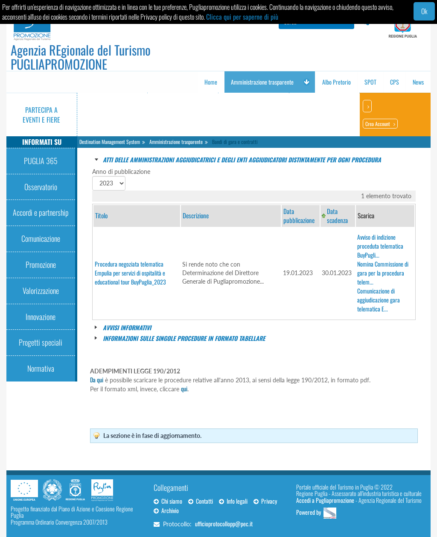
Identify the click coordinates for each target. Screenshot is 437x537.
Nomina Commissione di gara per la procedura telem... (382, 272)
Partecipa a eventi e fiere (41, 115)
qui (184, 388)
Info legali (233, 500)
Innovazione (40, 316)
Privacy (265, 500)
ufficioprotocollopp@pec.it (224, 523)
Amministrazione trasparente (176, 141)
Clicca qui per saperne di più (242, 17)
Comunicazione (40, 238)
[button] (306, 82)
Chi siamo (168, 500)
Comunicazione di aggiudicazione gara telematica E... (378, 299)
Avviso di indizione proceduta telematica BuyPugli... (380, 245)
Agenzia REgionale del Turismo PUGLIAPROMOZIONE (81, 56)
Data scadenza (337, 215)
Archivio (166, 510)
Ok (424, 11)
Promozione (41, 264)
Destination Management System (109, 141)
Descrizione (196, 215)
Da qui (96, 379)
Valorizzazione (41, 290)
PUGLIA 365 (41, 160)
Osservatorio (40, 186)
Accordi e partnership (41, 212)
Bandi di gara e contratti (235, 141)
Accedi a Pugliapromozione (325, 500)
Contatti (200, 500)
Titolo (101, 215)
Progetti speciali (40, 342)
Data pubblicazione (299, 215)
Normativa (40, 368)
